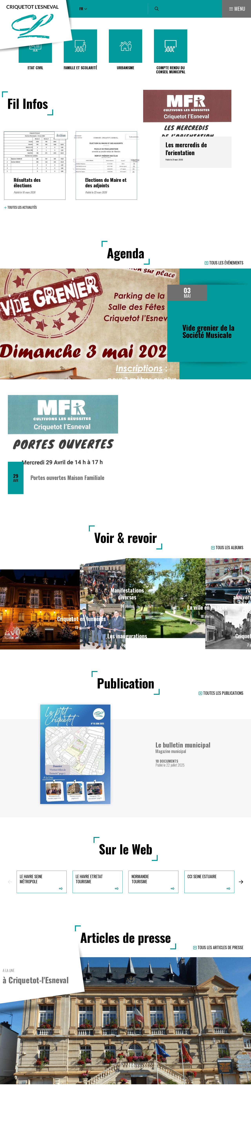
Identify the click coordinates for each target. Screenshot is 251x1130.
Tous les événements (226, 262)
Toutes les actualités (22, 207)
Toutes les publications (223, 693)
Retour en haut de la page (242, 1124)
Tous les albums (229, 547)
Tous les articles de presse (220, 947)
